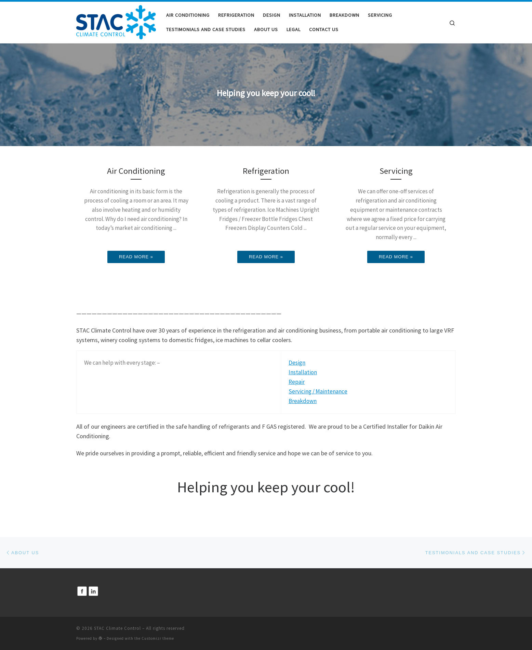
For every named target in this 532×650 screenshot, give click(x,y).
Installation (303, 372)
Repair (297, 382)
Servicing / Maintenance (318, 391)
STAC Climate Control (117, 628)
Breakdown (303, 401)
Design (297, 362)
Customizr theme (158, 638)
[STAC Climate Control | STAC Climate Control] (116, 21)
